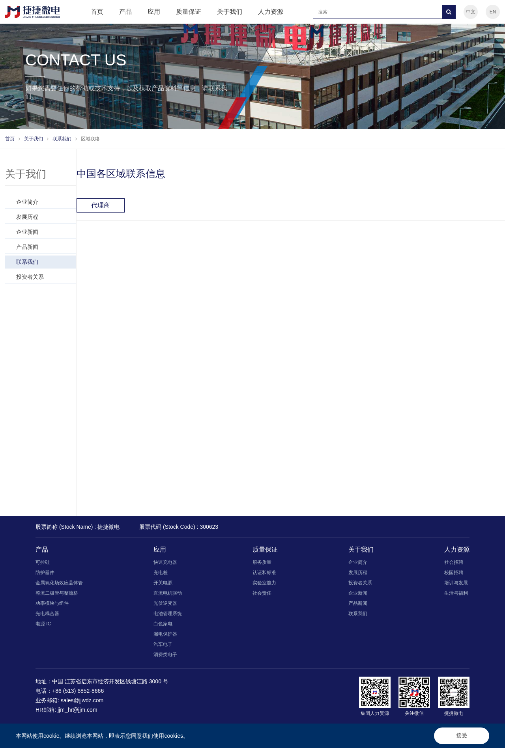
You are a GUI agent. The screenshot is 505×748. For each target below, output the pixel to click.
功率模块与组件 (52, 603)
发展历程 (27, 217)
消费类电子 (165, 654)
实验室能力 (264, 583)
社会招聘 (453, 562)
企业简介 (27, 202)
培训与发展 (456, 583)
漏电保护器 (165, 634)
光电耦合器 (47, 613)
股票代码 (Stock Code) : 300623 (178, 527)
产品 (125, 11)
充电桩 (160, 572)
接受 (461, 735)
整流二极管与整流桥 (57, 593)
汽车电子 (162, 644)
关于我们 (229, 11)
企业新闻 (27, 232)
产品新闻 (27, 247)
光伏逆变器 (165, 603)
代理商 (100, 205)
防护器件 (45, 572)
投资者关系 (30, 277)
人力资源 (270, 11)
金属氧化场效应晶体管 (59, 583)
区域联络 (90, 139)
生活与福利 (456, 593)
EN (493, 12)
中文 (470, 12)
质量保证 (188, 11)
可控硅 (43, 562)
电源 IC (43, 624)
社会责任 (261, 593)
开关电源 (162, 583)
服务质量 (261, 562)
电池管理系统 (167, 613)
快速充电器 (165, 562)
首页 (97, 11)
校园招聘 (453, 572)
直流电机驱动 (167, 593)
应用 (154, 11)
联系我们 (61, 139)
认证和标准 (264, 572)
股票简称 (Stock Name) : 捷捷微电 (78, 527)
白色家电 (162, 624)
